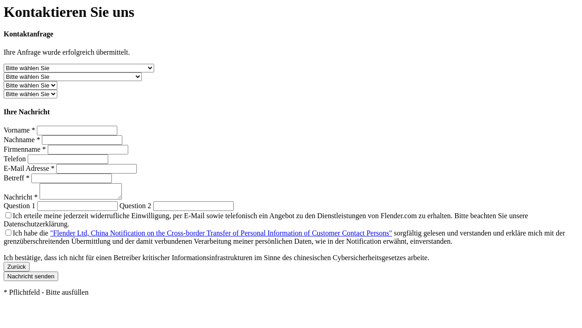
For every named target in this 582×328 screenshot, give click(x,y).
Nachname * (22, 140)
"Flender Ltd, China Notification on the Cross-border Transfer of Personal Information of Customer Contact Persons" (221, 236)
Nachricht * (22, 200)
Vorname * (19, 130)
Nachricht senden (31, 279)
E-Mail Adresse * (29, 168)
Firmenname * (25, 149)
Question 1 (19, 208)
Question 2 (135, 208)
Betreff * (17, 178)
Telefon (15, 159)
